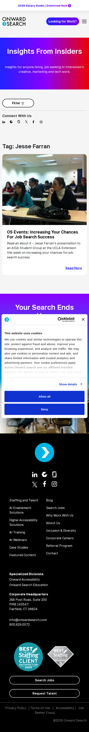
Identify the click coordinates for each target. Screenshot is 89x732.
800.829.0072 (19, 624)
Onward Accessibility (24, 579)
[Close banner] (83, 319)
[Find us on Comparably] (11, 122)
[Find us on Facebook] (33, 122)
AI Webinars (18, 540)
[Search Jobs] (44, 680)
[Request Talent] (44, 693)
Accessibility (65, 708)
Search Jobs (55, 508)
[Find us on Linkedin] (3, 122)
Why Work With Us (59, 515)
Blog (49, 500)
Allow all (45, 396)
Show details (68, 384)
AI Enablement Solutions (20, 510)
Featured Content (22, 555)
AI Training (17, 532)
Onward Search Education (28, 585)
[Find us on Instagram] (41, 122)
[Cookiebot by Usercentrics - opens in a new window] (58, 319)
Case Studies (18, 547)
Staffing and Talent (23, 500)
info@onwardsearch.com (28, 620)
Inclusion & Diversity (61, 530)
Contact (52, 553)
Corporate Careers (60, 538)
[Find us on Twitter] (26, 122)
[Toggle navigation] (84, 21)
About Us (53, 523)
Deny (44, 409)
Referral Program (59, 546)
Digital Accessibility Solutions (23, 522)
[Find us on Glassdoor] (18, 122)
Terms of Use (40, 708)
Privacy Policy (15, 708)
